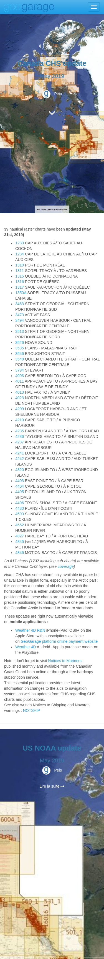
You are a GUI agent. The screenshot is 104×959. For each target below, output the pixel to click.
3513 (19, 331)
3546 (19, 353)
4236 (19, 436)
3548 (19, 359)
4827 (19, 536)
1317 (19, 287)
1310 (19, 265)
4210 (19, 420)
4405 (19, 492)
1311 (19, 270)
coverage (66, 566)
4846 (19, 552)
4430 (19, 508)
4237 (19, 442)
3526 (19, 342)
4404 (19, 486)
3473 (19, 315)
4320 (19, 469)
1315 (19, 276)
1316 (19, 281)
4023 (19, 398)
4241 (19, 453)
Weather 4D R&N (30, 630)
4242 (19, 458)
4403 (19, 481)
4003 (19, 375)
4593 (19, 514)
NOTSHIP (31, 710)
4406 (19, 503)
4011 (19, 381)
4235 (19, 431)
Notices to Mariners (65, 661)
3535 (19, 348)
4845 (19, 541)
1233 (19, 243)
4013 (19, 392)
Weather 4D (25, 647)
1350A (20, 293)
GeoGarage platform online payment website (59, 641)
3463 (19, 304)
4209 (19, 409)
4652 (19, 525)
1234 (19, 254)
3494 (19, 320)
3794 (19, 370)
